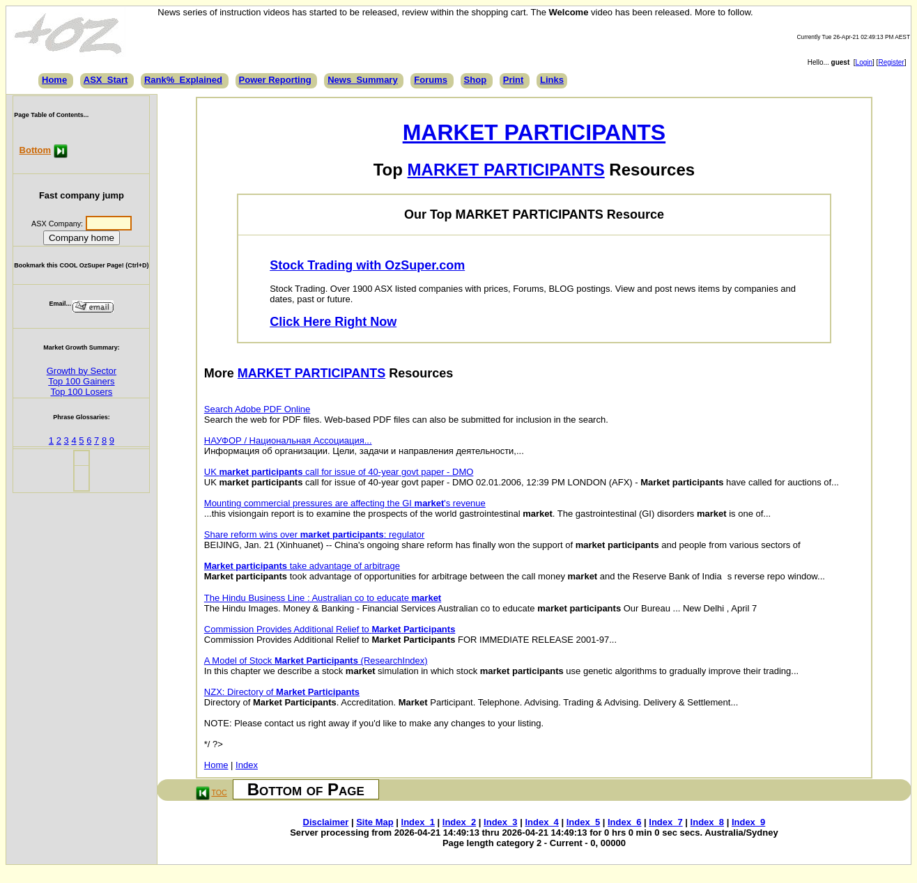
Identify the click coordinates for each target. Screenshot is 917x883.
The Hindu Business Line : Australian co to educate (322, 598)
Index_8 (707, 822)
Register (891, 62)
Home (54, 80)
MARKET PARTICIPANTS (534, 132)
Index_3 (500, 822)
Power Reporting (275, 80)
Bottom (36, 150)
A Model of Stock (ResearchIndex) (316, 660)
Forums (430, 80)
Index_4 (541, 822)
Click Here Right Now (333, 322)
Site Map (374, 822)
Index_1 (418, 822)
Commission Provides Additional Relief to (330, 629)
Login (864, 62)
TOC (218, 792)
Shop (475, 80)
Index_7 (665, 822)
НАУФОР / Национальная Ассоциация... (288, 440)
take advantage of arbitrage (302, 566)
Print (513, 80)
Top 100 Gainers (81, 381)
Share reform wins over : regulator (314, 534)
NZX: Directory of (282, 692)
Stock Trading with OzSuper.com (367, 265)
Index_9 (748, 822)
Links (552, 80)
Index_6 (624, 822)
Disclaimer (326, 822)
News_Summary (362, 80)
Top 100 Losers (81, 391)
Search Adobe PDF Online (257, 409)
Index (247, 765)
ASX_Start (106, 80)
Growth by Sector (81, 371)
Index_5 (583, 822)
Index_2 (459, 822)
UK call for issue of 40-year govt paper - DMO (339, 472)
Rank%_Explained (183, 80)
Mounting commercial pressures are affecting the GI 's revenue (345, 503)
